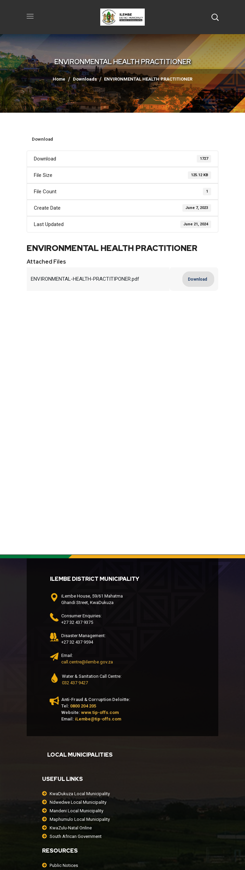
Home (59, 79)
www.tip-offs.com (100, 712)
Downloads (85, 79)
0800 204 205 (83, 705)
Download (42, 139)
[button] (214, 17)
